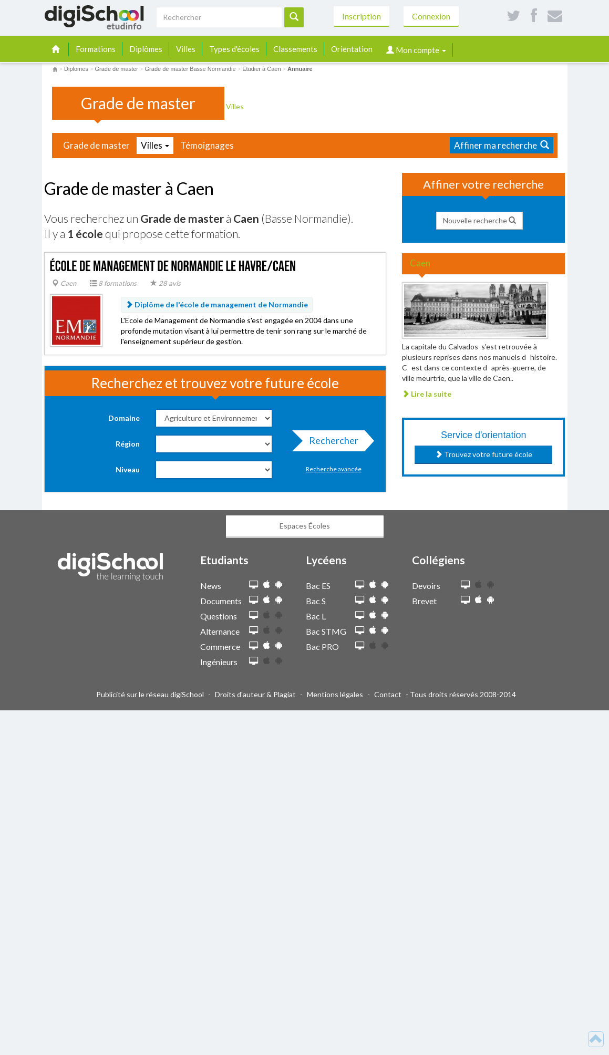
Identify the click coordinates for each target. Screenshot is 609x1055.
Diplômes (145, 49)
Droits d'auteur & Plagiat (255, 694)
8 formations (113, 283)
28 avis (165, 283)
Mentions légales (335, 694)
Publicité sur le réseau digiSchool (150, 694)
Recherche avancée (334, 469)
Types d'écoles (234, 49)
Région (128, 443)
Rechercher (330, 443)
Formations (96, 49)
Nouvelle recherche (479, 220)
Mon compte (416, 50)
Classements (295, 49)
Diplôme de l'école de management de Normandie (217, 304)
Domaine (124, 417)
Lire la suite (426, 393)
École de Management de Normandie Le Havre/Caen (173, 266)
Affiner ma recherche (501, 145)
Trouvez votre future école (483, 454)
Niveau (128, 469)
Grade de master (96, 145)
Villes (185, 49)
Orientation (352, 49)
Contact (387, 694)
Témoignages (207, 145)
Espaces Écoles (305, 525)
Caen (64, 283)
